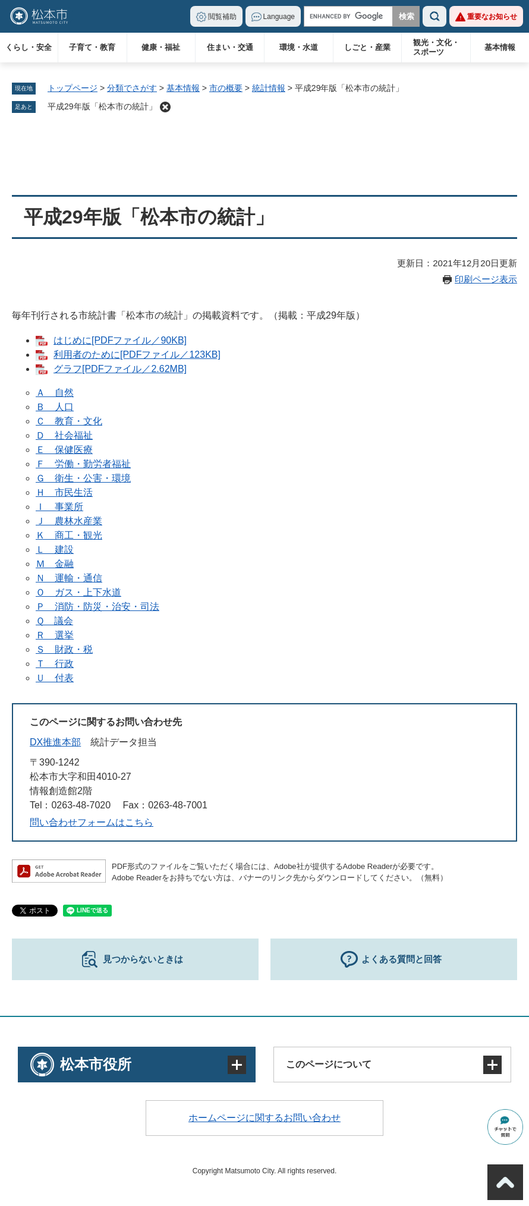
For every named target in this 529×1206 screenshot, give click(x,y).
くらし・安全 (28, 47)
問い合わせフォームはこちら (91, 822)
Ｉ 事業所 (59, 507)
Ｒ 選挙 (55, 635)
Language (279, 16)
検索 (434, 16)
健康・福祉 (160, 47)
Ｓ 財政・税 (64, 649)
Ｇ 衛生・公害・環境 (83, 478)
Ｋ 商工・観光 (69, 535)
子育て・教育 (92, 47)
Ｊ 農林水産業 (69, 521)
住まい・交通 (230, 47)
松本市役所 (95, 1064)
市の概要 (226, 88)
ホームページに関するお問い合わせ (264, 1118)
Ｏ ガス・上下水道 (78, 592)
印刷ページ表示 (486, 279)
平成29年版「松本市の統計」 (102, 106)
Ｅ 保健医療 (64, 450)
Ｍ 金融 (55, 564)
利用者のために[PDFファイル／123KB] (137, 354)
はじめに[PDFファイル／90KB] (120, 340)
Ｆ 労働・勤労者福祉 (83, 464)
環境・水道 (298, 47)
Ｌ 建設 (55, 549)
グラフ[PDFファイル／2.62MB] (120, 369)
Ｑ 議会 (54, 621)
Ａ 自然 (55, 393)
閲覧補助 (222, 16)
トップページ (72, 88)
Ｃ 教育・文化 (69, 421)
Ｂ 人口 (55, 407)
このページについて (328, 1064)
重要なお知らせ (492, 16)
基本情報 (499, 47)
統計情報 (268, 88)
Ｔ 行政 (55, 664)
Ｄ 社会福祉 (64, 435)
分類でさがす (132, 88)
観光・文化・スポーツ (436, 47)
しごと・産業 (367, 47)
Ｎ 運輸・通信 (69, 578)
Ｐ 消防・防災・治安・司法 (97, 607)
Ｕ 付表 (55, 678)
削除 (165, 107)
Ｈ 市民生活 (64, 492)
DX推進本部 (55, 742)
